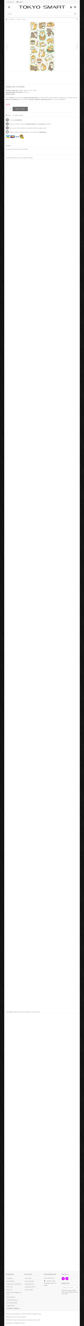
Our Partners (11, 1281)
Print (9, 115)
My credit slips (29, 1281)
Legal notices (11, 1305)
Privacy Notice (11, 1297)
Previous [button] (7, 46)
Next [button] (77, 46)
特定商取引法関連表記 (13, 1308)
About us (9, 1290)
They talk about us (12, 1300)
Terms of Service (17, 1317)
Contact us (10, 1278)
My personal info (30, 1287)
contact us (42, 132)
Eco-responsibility (12, 1303)
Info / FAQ (10, 1287)
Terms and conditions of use (14, 1293)
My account (28, 1274)
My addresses (29, 1284)
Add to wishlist (19, 115)
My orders (28, 1278)
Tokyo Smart (17, 1320)
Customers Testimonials (14, 1284)
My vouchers (29, 1290)
